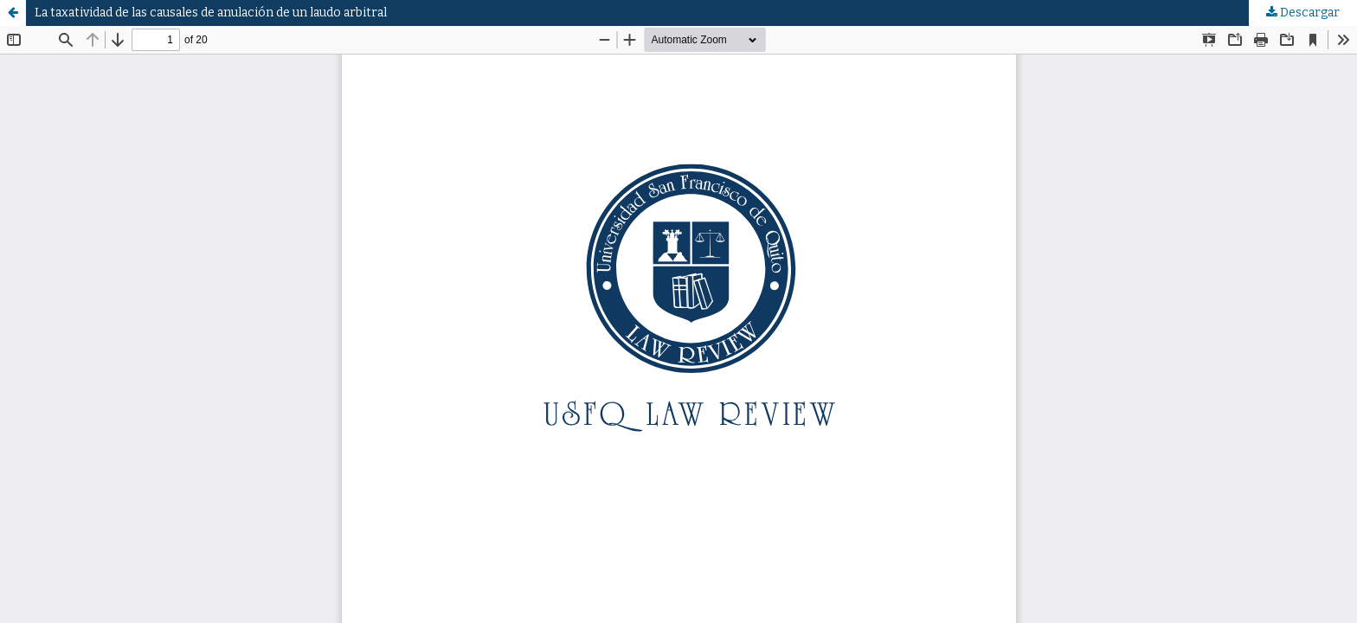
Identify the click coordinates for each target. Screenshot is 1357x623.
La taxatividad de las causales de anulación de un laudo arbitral (211, 12)
